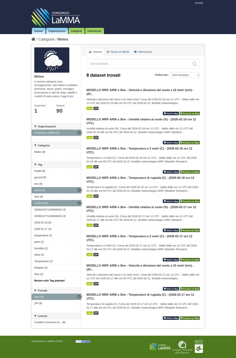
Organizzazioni (56, 30)
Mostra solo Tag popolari (49, 280)
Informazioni (94, 30)
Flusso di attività (118, 51)
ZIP (96, 108)
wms (89, 108)
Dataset (38, 30)
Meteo (63, 39)
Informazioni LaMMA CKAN (47, 341)
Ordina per (161, 74)
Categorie (76, 30)
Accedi (199, 2)
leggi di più (67, 96)
